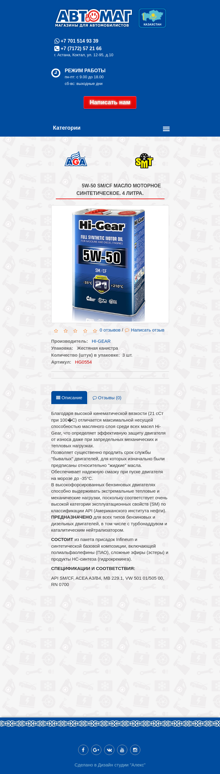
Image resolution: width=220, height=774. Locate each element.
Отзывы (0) (107, 397)
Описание (69, 397)
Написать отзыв (144, 329)
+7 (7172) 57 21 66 (80, 48)
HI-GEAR (101, 341)
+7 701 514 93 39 (78, 41)
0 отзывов (110, 329)
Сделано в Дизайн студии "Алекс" (110, 764)
